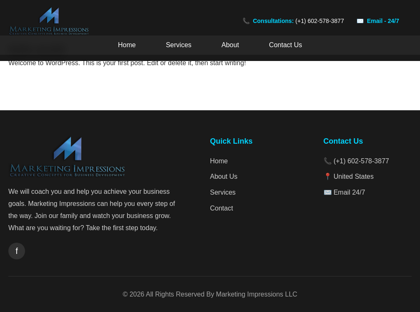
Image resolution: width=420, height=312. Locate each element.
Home (127, 44)
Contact (221, 208)
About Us (224, 176)
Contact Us (285, 44)
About (230, 44)
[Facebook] (16, 251)
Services (178, 44)
